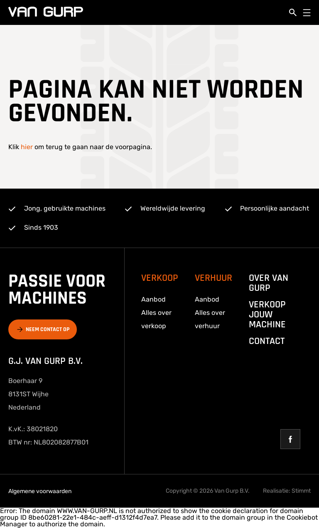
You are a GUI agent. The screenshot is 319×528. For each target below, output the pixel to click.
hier (27, 147)
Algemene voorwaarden (39, 491)
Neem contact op (47, 329)
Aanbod (153, 299)
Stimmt (301, 490)
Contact (267, 341)
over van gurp (268, 283)
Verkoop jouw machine (267, 314)
